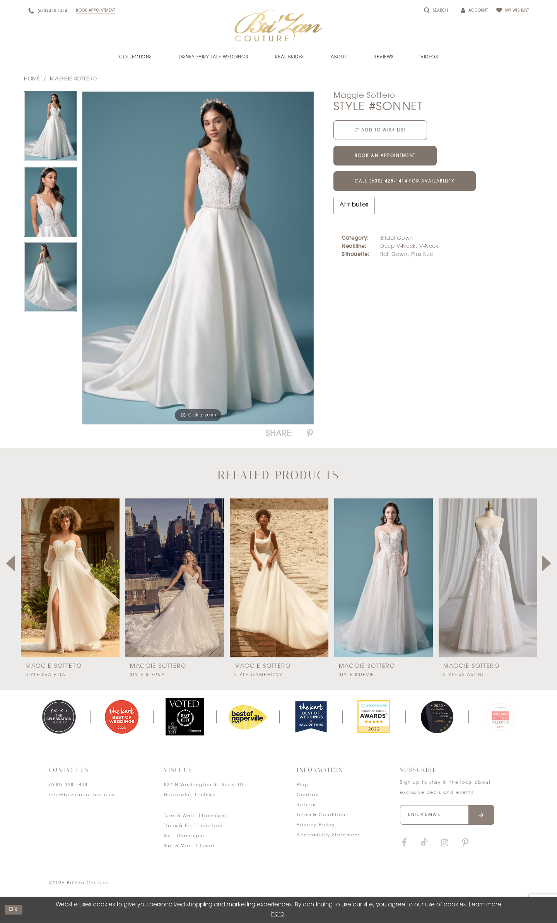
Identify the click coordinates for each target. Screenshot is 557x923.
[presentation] (70, 577)
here (277, 914)
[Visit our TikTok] (424, 843)
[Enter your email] (447, 815)
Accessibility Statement (328, 835)
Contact (308, 795)
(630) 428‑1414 (68, 785)
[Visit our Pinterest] (465, 843)
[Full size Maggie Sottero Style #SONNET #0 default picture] (198, 258)
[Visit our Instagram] (444, 843)
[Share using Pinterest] (310, 434)
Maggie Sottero (73, 79)
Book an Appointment (385, 156)
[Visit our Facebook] (404, 843)
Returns (307, 805)
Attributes (354, 205)
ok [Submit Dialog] (14, 910)
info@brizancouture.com (82, 795)
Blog (302, 785)
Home (32, 79)
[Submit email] (481, 815)
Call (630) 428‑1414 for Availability (405, 182)
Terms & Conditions (322, 815)
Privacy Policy (316, 825)
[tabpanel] (50, 129)
